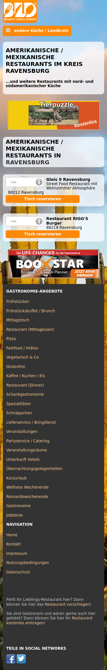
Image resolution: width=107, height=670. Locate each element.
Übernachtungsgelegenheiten (34, 469)
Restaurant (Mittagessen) (30, 329)
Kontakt (13, 544)
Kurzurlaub (16, 478)
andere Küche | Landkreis (37, 30)
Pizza (11, 339)
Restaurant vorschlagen (67, 604)
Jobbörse (14, 515)
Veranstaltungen (21, 431)
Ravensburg (27, 162)
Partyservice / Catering (27, 441)
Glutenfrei (15, 367)
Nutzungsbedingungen (27, 563)
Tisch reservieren (42, 199)
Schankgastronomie (25, 394)
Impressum (16, 553)
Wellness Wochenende (27, 487)
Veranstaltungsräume (26, 450)
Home (11, 535)
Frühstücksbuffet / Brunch (30, 311)
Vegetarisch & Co (22, 357)
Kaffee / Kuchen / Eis (25, 376)
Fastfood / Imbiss (22, 348)
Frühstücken (17, 301)
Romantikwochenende (27, 497)
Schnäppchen (19, 413)
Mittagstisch (17, 320)
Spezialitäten (18, 404)
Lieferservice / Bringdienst (31, 422)
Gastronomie (18, 506)
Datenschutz (18, 572)
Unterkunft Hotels (23, 459)
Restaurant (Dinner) (25, 385)
